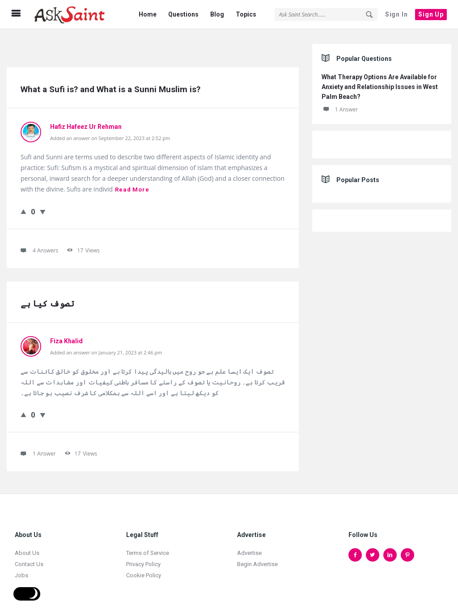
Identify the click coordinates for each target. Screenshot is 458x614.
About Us (27, 550)
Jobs (21, 573)
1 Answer (340, 107)
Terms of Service (147, 550)
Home (148, 14)
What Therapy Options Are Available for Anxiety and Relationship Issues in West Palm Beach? (380, 84)
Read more (132, 187)
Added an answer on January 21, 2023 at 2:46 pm (106, 350)
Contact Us (29, 562)
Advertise (249, 550)
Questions (183, 14)
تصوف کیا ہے (47, 301)
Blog (217, 14)
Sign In (396, 14)
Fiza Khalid (66, 338)
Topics (246, 14)
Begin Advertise (257, 562)
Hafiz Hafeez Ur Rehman (86, 124)
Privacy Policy (143, 562)
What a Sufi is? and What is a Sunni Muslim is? (110, 87)
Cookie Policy (143, 573)
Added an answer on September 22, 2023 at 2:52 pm (110, 135)
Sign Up (431, 14)
